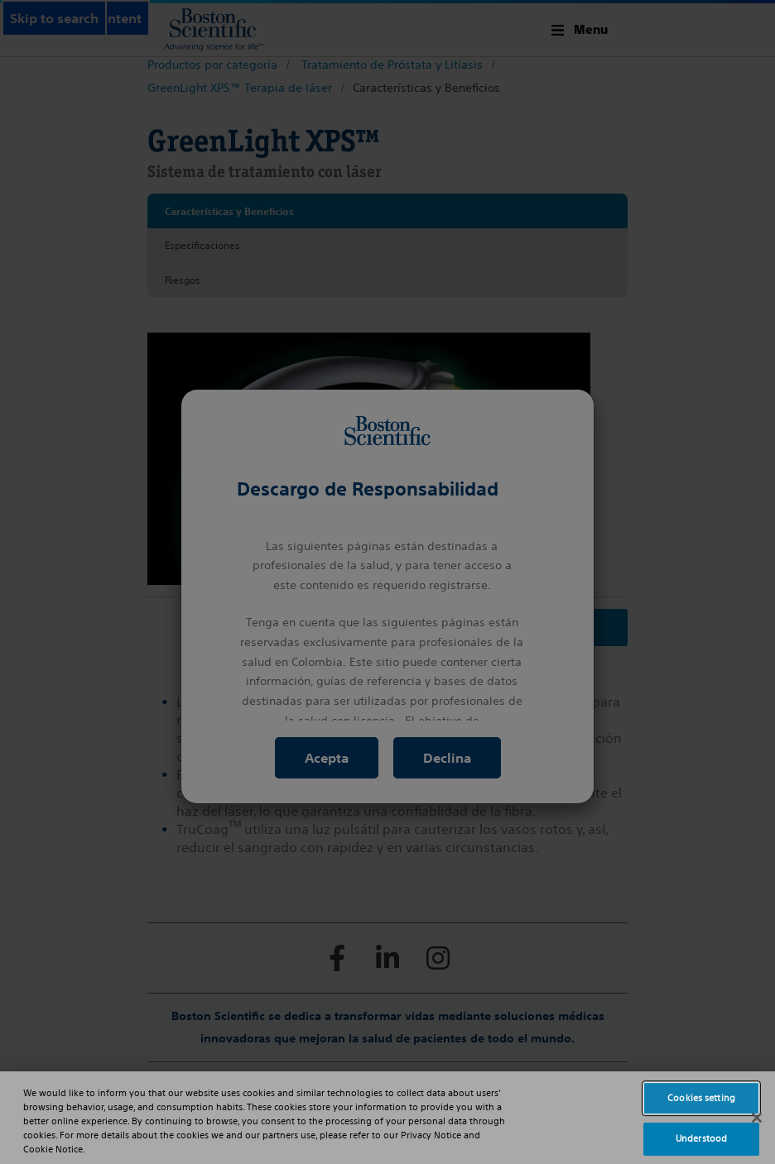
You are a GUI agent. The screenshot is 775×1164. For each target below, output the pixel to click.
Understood (701, 1138)
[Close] (757, 1117)
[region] (387, 1117)
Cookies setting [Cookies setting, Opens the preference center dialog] (701, 1097)
